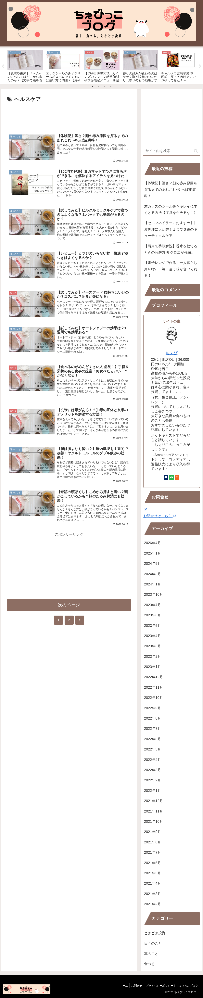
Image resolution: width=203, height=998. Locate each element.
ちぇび (171, 353)
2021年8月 (152, 842)
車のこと (151, 954)
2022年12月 (153, 677)
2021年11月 (153, 811)
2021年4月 (152, 884)
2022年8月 (152, 719)
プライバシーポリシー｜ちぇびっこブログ (171, 985)
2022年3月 (152, 770)
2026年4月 (152, 543)
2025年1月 (152, 553)
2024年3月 (152, 574)
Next (200, 66)
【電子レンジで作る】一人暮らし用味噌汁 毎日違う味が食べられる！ (170, 269)
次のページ (69, 609)
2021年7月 (152, 853)
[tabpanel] (25, 65)
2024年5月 (152, 564)
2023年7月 (152, 605)
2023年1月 (152, 667)
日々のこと (153, 943)
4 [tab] (110, 87)
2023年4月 (152, 636)
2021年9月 (152, 832)
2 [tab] (99, 87)
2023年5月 (152, 626)
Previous (3, 66)
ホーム (122, 985)
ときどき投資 (154, 933)
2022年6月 (152, 739)
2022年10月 (153, 698)
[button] (195, 151)
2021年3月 (152, 894)
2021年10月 (153, 822)
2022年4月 (152, 760)
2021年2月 (152, 904)
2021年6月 (152, 863)
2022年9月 (152, 708)
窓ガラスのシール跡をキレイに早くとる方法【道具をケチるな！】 (170, 209)
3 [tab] (105, 87)
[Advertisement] (69, 116)
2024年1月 (152, 584)
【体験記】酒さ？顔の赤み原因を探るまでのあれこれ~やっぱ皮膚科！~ (170, 189)
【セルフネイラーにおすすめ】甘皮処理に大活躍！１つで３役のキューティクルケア (170, 229)
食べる (149, 964)
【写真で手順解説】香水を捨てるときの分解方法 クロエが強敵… (170, 249)
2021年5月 (152, 873)
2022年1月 (152, 791)
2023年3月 (152, 646)
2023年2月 (152, 657)
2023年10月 (153, 595)
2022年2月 (152, 780)
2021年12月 (153, 801)
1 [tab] (93, 87)
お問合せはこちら (159, 516)
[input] (171, 151)
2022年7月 (152, 729)
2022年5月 (152, 749)
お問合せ (135, 985)
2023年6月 (152, 615)
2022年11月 (153, 687)
